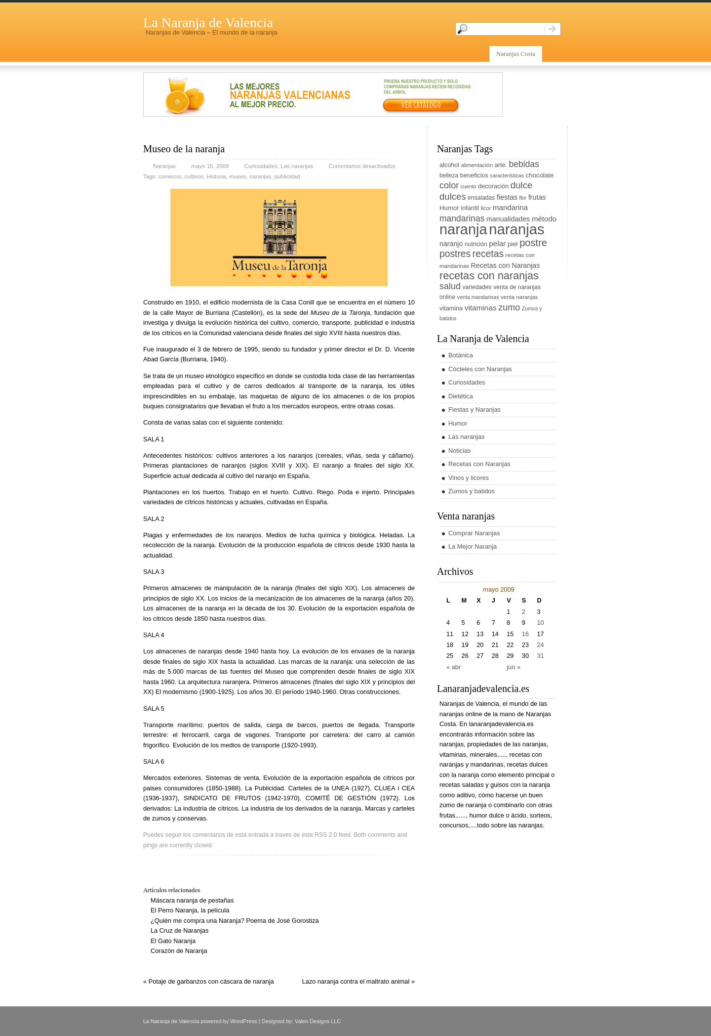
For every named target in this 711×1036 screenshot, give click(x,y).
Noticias (459, 450)
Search (553, 29)
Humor (449, 208)
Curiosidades (260, 166)
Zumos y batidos (471, 491)
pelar (497, 243)
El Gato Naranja (173, 941)
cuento (468, 186)
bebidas (524, 164)
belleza (448, 175)
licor (485, 208)
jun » (513, 667)
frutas (537, 197)
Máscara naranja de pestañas (192, 900)
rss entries (549, 1021)
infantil (470, 208)
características (507, 175)
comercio (170, 176)
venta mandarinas (478, 297)
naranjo (451, 244)
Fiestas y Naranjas (474, 409)
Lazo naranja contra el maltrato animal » (358, 981)
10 (540, 622)
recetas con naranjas (489, 275)
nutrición (476, 244)
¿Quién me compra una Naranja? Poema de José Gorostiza (235, 920)
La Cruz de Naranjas (179, 930)
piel (513, 244)
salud (450, 286)
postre (533, 242)
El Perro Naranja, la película (190, 910)
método (544, 219)
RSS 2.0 (326, 834)
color (449, 185)
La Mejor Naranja (472, 546)
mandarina (510, 207)
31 (540, 655)
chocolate (540, 175)
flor (523, 198)
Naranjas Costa (515, 53)
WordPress (244, 1021)
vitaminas (481, 307)
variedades (477, 287)
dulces (452, 196)
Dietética (460, 396)
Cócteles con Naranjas (480, 369)
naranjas (260, 176)
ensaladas (481, 197)
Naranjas (164, 166)
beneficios (474, 175)
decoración (493, 186)
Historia (216, 176)
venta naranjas (519, 297)
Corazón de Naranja (179, 950)
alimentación (477, 165)
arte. (501, 165)
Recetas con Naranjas (505, 265)
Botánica (460, 355)
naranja (463, 229)
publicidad (287, 176)
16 (525, 634)
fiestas (507, 197)
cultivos (194, 176)
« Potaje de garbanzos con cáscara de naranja (208, 981)
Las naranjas (296, 166)
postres (455, 254)
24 (540, 644)
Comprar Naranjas (474, 533)
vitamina (451, 308)
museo (237, 176)
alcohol (449, 165)
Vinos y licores (468, 477)
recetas (488, 254)
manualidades (508, 219)
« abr (453, 667)
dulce (522, 185)
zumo (509, 307)
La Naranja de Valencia (208, 22)
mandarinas (461, 218)
